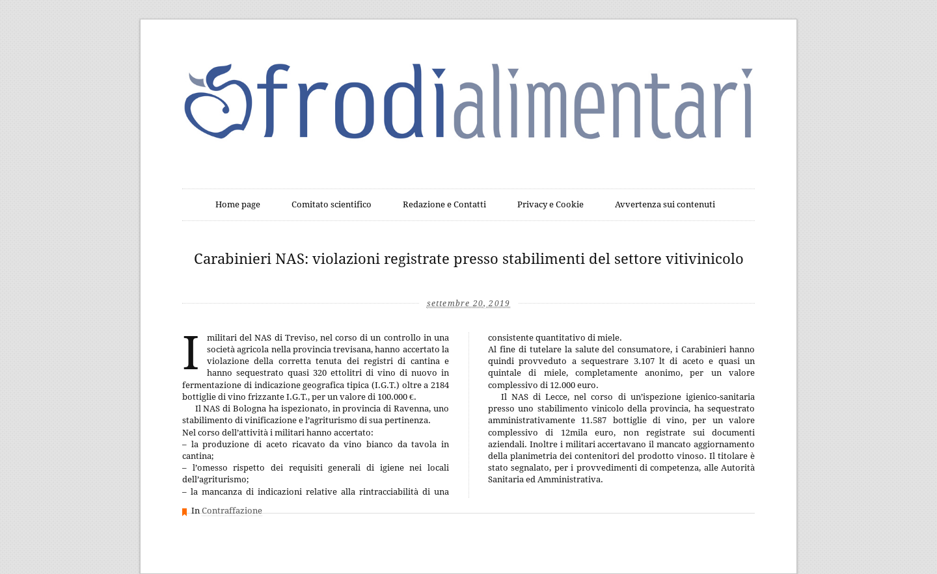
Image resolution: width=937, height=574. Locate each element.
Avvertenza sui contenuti (665, 204)
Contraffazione (232, 510)
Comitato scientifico (332, 204)
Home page (237, 204)
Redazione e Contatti (444, 204)
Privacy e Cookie (550, 204)
